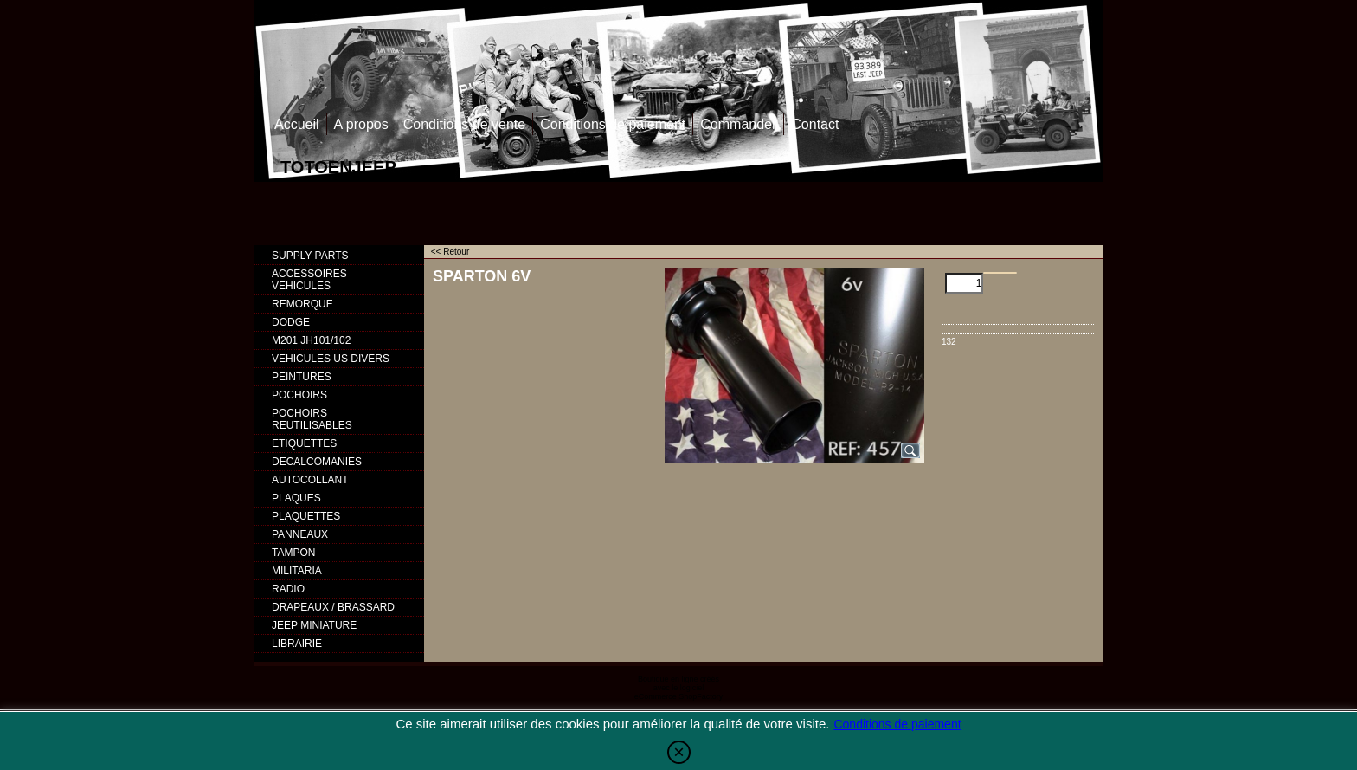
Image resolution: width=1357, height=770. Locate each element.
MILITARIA (297, 571)
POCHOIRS (299, 395)
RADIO (288, 589)
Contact (815, 124)
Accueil (296, 124)
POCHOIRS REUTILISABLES (312, 419)
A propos (361, 124)
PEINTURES (301, 377)
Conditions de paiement (612, 124)
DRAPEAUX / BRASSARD (333, 607)
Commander (738, 124)
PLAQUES (296, 498)
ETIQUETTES (304, 443)
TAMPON (293, 553)
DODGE (291, 322)
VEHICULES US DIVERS (330, 359)
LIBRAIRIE (297, 643)
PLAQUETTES (306, 516)
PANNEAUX (300, 534)
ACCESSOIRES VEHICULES (309, 280)
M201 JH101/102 (311, 340)
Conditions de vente (464, 124)
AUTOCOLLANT (310, 480)
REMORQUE (302, 304)
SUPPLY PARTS (310, 255)
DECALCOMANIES (317, 462)
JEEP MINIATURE (314, 625)
